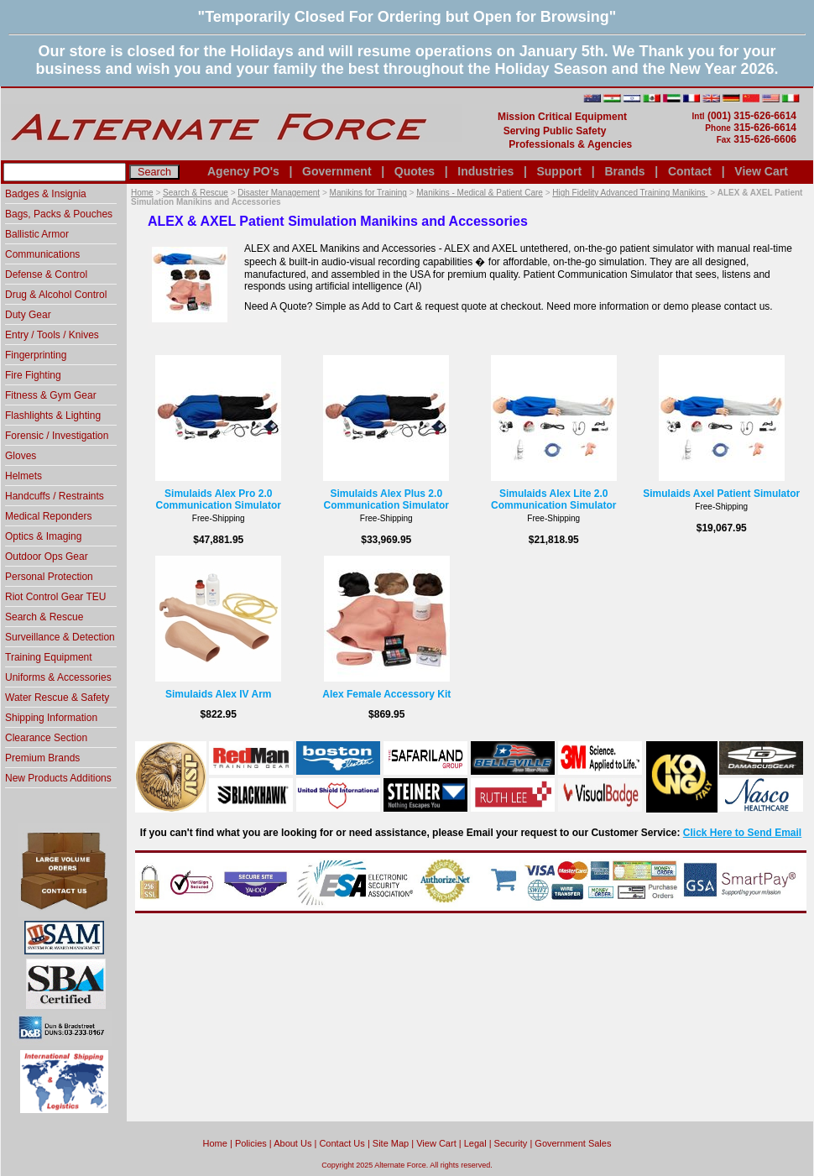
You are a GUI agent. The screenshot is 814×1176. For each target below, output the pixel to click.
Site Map (391, 1143)
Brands (624, 171)
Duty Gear (28, 315)
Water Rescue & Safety (57, 697)
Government (336, 171)
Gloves (20, 456)
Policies (251, 1143)
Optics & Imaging (43, 536)
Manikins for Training (368, 192)
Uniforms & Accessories (58, 677)
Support (559, 171)
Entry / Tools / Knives (52, 335)
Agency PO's (243, 171)
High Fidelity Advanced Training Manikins (629, 192)
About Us (292, 1143)
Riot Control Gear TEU (56, 597)
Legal (475, 1143)
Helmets (23, 476)
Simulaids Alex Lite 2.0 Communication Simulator (553, 499)
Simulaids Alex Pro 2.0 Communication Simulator (218, 499)
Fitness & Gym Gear (51, 395)
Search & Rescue (195, 192)
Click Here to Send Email (742, 833)
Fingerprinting (35, 355)
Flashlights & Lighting (53, 415)
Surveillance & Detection (60, 637)
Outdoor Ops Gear (46, 556)
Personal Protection (49, 577)
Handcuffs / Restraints (54, 496)
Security (511, 1143)
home (215, 1143)
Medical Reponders (48, 516)
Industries (485, 171)
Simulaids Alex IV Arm (218, 694)
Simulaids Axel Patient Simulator (721, 493)
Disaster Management (278, 192)
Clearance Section (46, 738)
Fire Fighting (33, 375)
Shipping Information (51, 718)
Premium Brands (42, 758)
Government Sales (573, 1143)
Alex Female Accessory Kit (386, 694)
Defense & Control (46, 274)
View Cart (761, 171)
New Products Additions (58, 778)
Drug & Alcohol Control (56, 295)
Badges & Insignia (45, 194)
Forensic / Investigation (56, 436)
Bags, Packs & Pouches (58, 214)
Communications (42, 254)
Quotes (414, 171)
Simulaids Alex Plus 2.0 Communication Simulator (386, 499)
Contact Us (341, 1143)
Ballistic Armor (37, 234)
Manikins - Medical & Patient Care (479, 192)
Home (142, 192)
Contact (690, 171)
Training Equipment (48, 657)
